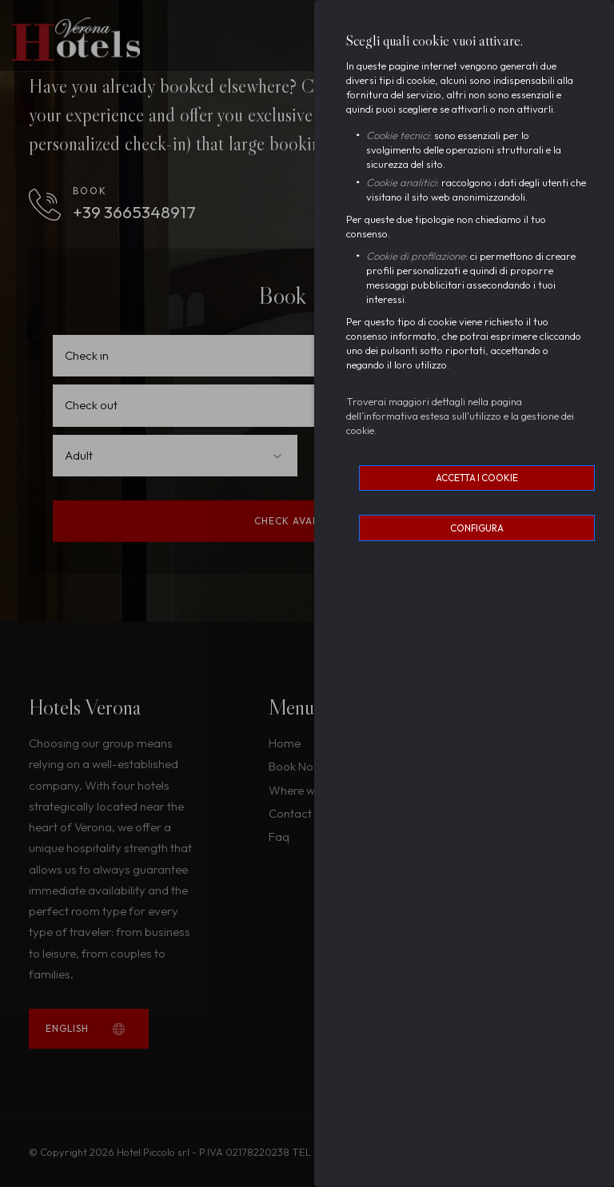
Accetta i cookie (477, 478)
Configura (477, 528)
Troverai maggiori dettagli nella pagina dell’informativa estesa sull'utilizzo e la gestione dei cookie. (460, 415)
